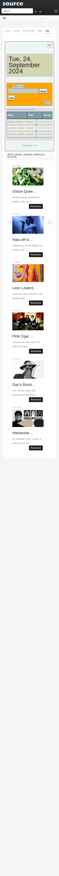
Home (7, 31)
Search (43, 91)
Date (11, 115)
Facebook (41, 19)
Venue (46, 115)
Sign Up (36, 11)
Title (30, 115)
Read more (36, 206)
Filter (10, 86)
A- (52, 33)
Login (41, 11)
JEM (35, 145)
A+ (45, 33)
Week (40, 31)
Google (48, 19)
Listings (16, 31)
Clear (11, 98)
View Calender (29, 31)
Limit (41, 102)
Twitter (54, 19)
